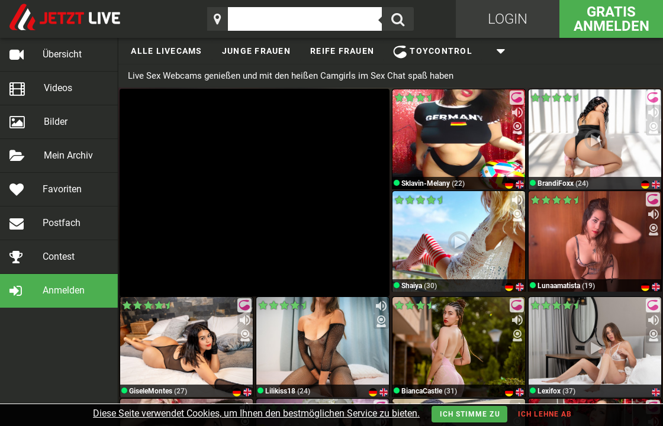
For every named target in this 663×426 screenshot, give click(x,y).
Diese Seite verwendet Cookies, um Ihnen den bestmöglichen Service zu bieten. (256, 413)
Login (507, 19)
